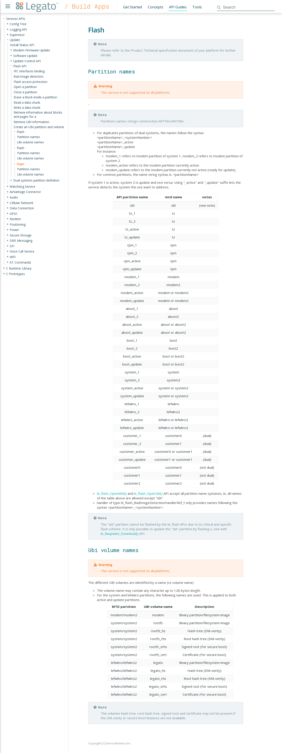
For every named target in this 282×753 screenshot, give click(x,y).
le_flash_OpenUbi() (148, 493)
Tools (197, 7)
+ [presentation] (7, 24)
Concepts (155, 7)
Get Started (132, 7)
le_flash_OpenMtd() (112, 493)
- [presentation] (4, 19)
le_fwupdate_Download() (119, 533)
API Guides (178, 7)
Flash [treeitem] (20, 164)
